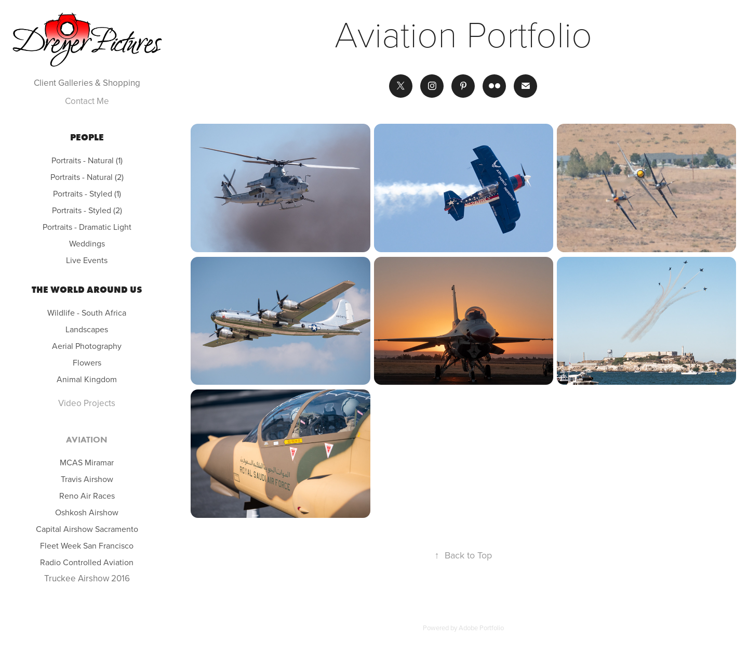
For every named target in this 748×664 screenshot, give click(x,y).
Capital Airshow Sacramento (87, 529)
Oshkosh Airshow (86, 512)
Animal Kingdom (87, 379)
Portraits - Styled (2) (87, 210)
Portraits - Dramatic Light (87, 226)
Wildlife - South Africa (86, 312)
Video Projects (86, 403)
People (87, 137)
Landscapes (86, 329)
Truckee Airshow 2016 (87, 578)
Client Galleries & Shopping (87, 82)
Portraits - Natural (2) (87, 177)
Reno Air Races (87, 495)
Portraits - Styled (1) (87, 193)
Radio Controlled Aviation (86, 562)
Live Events (87, 260)
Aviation (87, 439)
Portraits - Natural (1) (87, 160)
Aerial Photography (87, 345)
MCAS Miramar (87, 462)
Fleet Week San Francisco (86, 545)
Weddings (87, 243)
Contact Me (87, 101)
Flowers (87, 362)
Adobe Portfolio (481, 627)
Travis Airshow (87, 479)
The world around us (87, 289)
